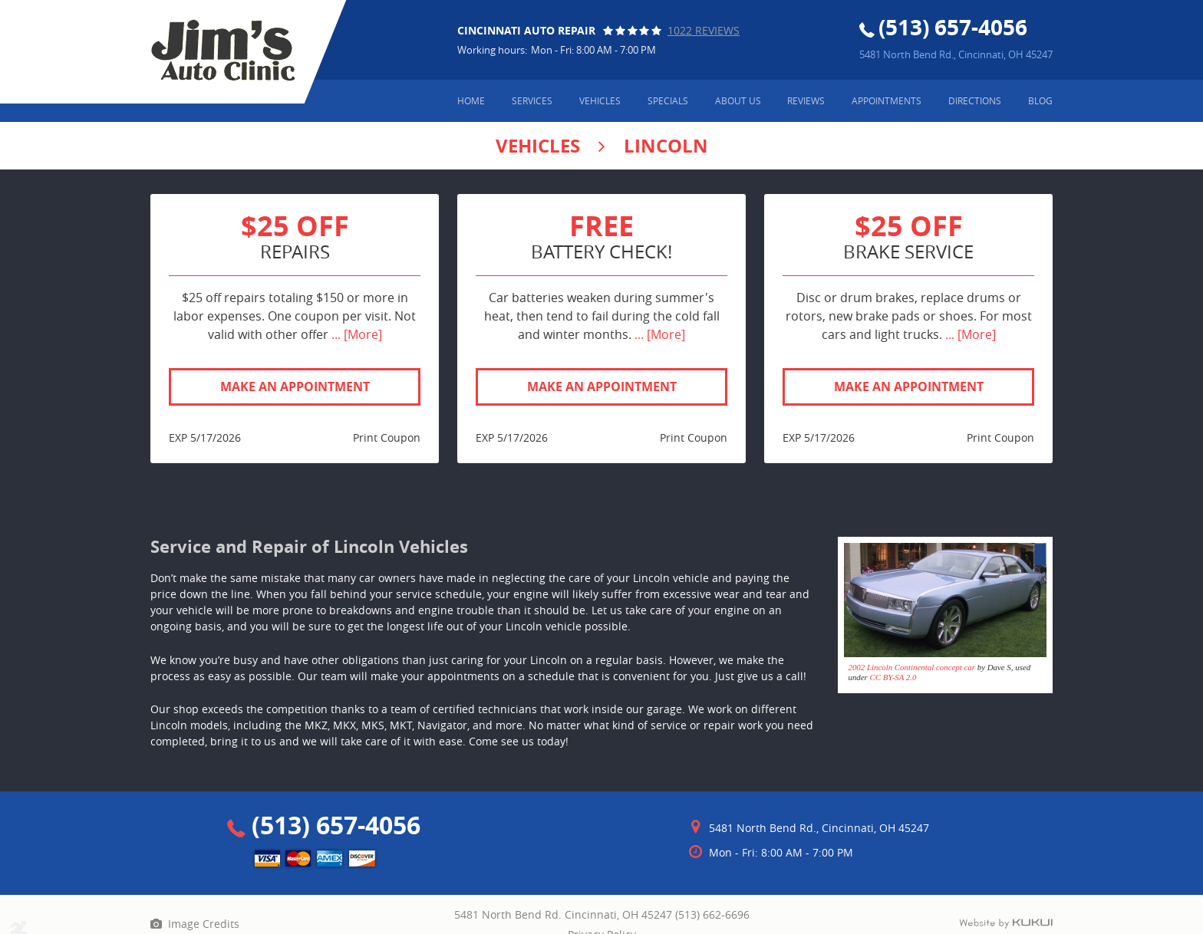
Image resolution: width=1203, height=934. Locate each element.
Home (471, 100)
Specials (668, 100)
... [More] (355, 334)
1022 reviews (703, 30)
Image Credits (203, 923)
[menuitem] (471, 101)
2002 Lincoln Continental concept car (911, 667)
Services (532, 100)
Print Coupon (386, 437)
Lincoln (666, 146)
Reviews (806, 100)
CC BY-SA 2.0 (893, 677)
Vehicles (600, 100)
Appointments (886, 100)
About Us (738, 100)
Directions (974, 100)
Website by (1006, 924)
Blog (1040, 100)
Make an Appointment (295, 386)
